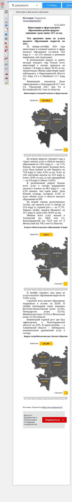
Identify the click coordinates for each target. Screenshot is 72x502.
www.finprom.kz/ (32, 20)
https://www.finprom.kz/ (52, 407)
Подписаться (54, 420)
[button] (2, 5)
